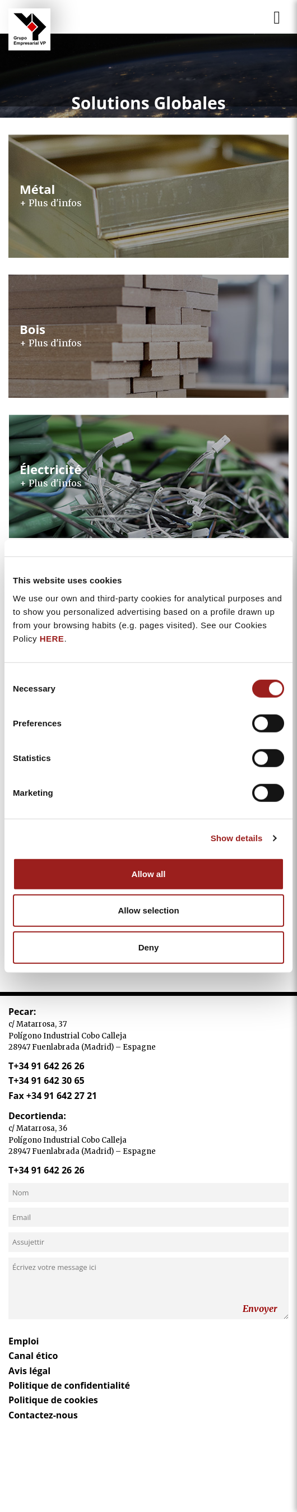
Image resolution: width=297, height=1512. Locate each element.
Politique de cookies (53, 1400)
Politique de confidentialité (69, 1385)
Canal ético (33, 1355)
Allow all (149, 873)
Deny (148, 947)
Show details (237, 838)
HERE (52, 638)
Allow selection (148, 910)
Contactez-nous (43, 1415)
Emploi (23, 1341)
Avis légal (29, 1371)
